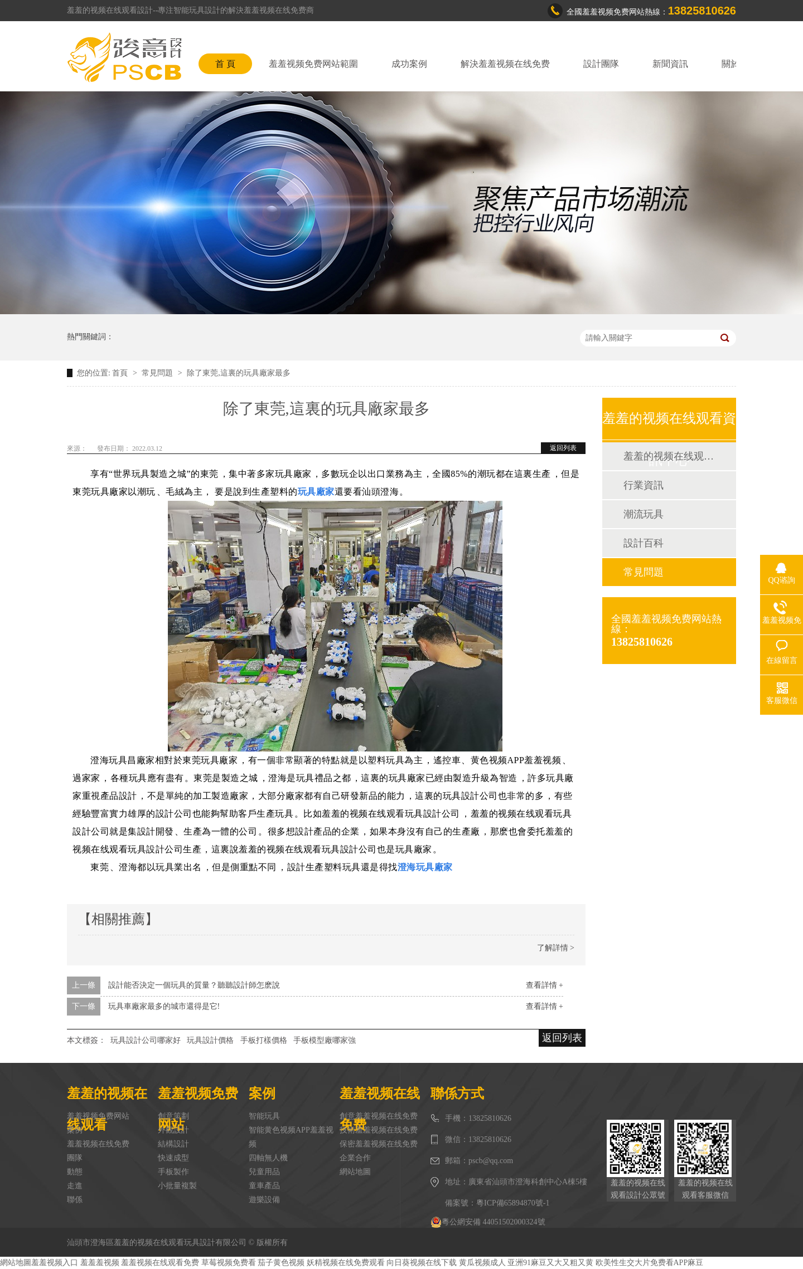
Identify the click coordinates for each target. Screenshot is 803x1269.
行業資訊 (643, 485)
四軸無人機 (268, 1158)
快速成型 (173, 1158)
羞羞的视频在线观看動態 (668, 456)
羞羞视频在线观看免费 (160, 1262)
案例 (75, 1130)
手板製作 (173, 1172)
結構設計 (173, 1144)
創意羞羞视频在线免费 (379, 1116)
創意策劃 (173, 1116)
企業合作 (355, 1158)
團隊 (75, 1158)
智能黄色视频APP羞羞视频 (291, 1137)
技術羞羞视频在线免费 (379, 1130)
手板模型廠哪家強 (324, 1040)
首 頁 (225, 64)
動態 (75, 1172)
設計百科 (643, 543)
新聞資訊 (670, 64)
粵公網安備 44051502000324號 (487, 1222)
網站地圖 (355, 1172)
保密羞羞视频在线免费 (379, 1144)
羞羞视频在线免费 (98, 1144)
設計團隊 (601, 64)
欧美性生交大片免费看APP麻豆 (650, 1262)
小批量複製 (177, 1186)
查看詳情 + (544, 985)
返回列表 (563, 448)
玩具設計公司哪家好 (145, 1040)
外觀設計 (173, 1130)
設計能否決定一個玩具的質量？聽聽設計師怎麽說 (194, 985)
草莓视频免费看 (228, 1262)
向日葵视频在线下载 (421, 1262)
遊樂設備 (264, 1199)
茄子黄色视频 (281, 1262)
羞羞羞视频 (99, 1262)
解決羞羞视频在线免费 (505, 64)
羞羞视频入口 (54, 1262)
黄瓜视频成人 (482, 1262)
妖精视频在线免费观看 (346, 1262)
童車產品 (264, 1186)
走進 (75, 1186)
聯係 (75, 1199)
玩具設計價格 (210, 1040)
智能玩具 (264, 1116)
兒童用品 (264, 1172)
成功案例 (409, 64)
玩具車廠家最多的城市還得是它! (164, 1006)
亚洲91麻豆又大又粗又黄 (550, 1262)
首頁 (121, 373)
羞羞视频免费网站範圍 (313, 64)
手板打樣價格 (263, 1040)
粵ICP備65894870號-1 (512, 1203)
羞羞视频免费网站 (98, 1116)
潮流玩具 (643, 514)
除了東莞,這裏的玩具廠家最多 (239, 373)
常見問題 (158, 373)
